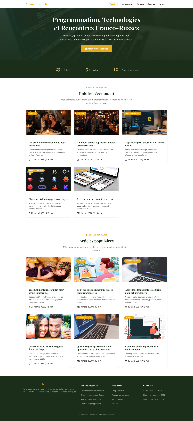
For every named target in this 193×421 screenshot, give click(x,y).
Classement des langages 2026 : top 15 (48, 199)
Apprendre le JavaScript (91, 399)
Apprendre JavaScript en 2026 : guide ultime (144, 144)
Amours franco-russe (120, 395)
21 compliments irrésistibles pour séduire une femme (46, 291)
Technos (151, 4)
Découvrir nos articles (96, 49)
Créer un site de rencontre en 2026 (95, 199)
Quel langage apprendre (91, 404)
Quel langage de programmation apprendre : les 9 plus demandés (94, 348)
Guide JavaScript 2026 (152, 391)
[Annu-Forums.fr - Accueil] (36, 4)
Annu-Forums (33, 384)
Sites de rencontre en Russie (92, 395)
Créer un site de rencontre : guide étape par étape (46, 348)
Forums (162, 4)
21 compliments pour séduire (92, 391)
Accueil (113, 4)
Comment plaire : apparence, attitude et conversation (96, 144)
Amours (140, 4)
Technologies (117, 399)
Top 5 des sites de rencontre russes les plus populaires (95, 291)
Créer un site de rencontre (153, 399)
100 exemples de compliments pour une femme (47, 144)
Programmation (126, 4)
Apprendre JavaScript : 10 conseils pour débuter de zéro (143, 291)
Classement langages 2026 (154, 395)
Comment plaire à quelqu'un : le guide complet (141, 348)
